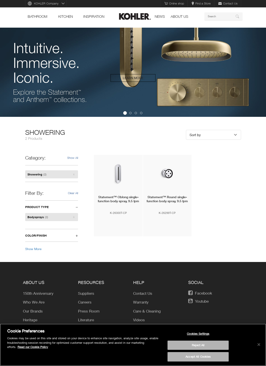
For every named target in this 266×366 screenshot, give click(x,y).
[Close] (259, 345)
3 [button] (136, 113)
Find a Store (201, 3)
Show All (72, 158)
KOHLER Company (46, 3)
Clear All (73, 193)
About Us (179, 16)
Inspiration (93, 16)
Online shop (174, 3)
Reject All (198, 345)
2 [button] (130, 113)
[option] (133, 72)
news (160, 16)
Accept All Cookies (198, 357)
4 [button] (141, 113)
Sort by (195, 135)
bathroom (37, 16)
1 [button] (125, 113)
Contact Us (227, 3)
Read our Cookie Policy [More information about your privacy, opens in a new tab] (33, 347)
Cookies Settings (198, 334)
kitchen (65, 16)
